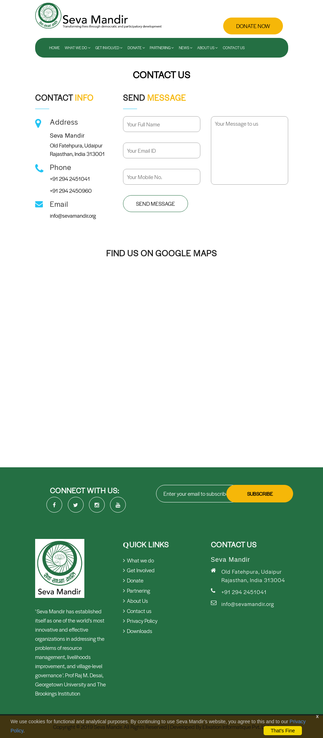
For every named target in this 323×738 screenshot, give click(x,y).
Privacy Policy (140, 620)
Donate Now (253, 25)
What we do (138, 560)
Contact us (234, 47)
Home (54, 47)
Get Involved (108, 47)
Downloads (137, 630)
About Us (207, 47)
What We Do (77, 47)
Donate (136, 47)
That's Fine (283, 730)
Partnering (162, 47)
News (185, 47)
